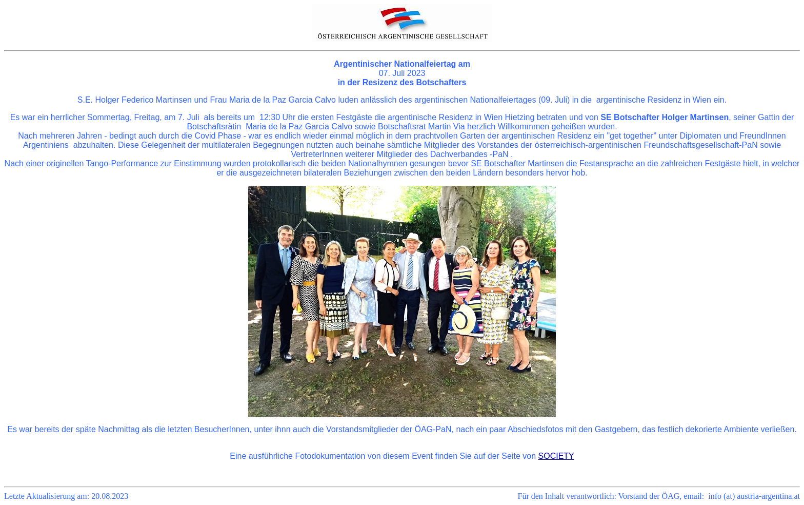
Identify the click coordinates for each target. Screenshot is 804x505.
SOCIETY (556, 456)
